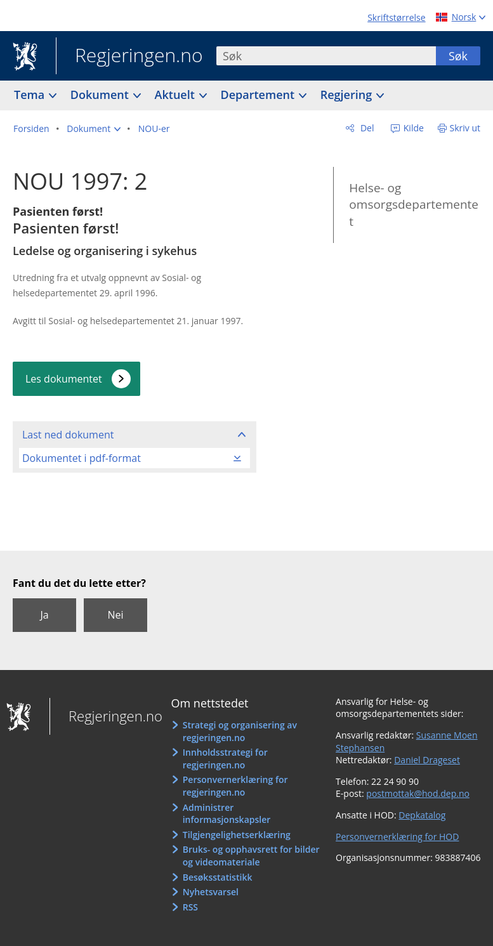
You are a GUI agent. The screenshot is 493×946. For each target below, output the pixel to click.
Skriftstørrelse (396, 17)
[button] (94, 128)
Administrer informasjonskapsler (227, 813)
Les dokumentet (63, 379)
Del (366, 128)
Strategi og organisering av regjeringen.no (240, 731)
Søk (458, 55)
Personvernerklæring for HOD (397, 837)
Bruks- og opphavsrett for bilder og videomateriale (251, 855)
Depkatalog (421, 815)
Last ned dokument (68, 435)
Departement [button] (259, 94)
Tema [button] (31, 94)
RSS (190, 907)
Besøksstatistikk (218, 877)
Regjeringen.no (129, 56)
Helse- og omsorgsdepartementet (413, 205)
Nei (115, 615)
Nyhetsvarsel (211, 892)
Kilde (412, 128)
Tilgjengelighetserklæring (237, 835)
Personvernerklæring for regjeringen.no (235, 785)
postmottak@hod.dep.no (418, 793)
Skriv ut (465, 128)
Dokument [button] (101, 94)
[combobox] (326, 55)
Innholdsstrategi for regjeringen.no (225, 758)
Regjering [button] (347, 94)
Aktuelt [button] (176, 94)
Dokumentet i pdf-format (81, 458)
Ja (44, 615)
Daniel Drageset (427, 760)
